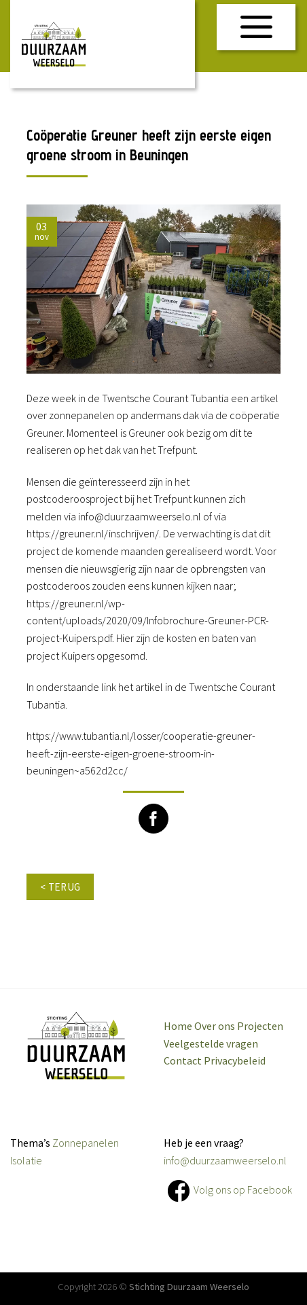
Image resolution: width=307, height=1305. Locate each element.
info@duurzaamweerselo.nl (225, 1160)
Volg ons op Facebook (243, 1189)
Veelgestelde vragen (211, 1043)
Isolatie (26, 1160)
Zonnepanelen (85, 1142)
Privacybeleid (235, 1060)
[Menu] (256, 27)
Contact (183, 1060)
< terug (60, 886)
